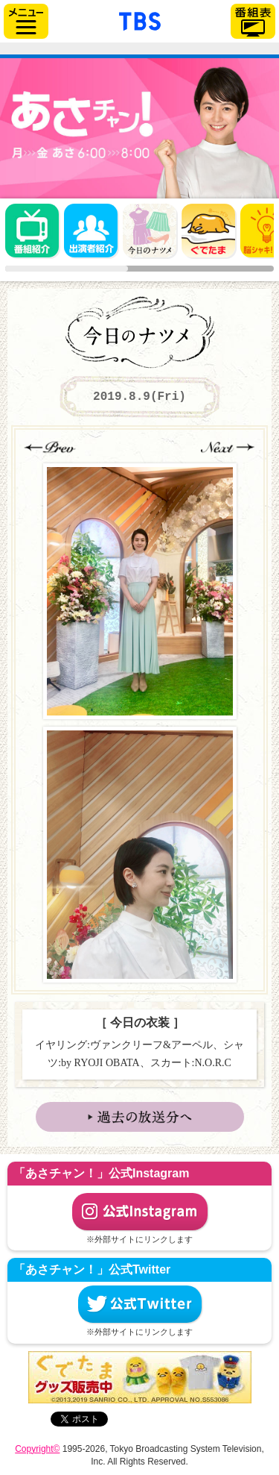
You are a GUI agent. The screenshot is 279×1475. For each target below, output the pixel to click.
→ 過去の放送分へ (140, 1117)
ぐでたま (208, 230)
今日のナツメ (149, 230)
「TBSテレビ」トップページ (140, 19)
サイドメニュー (26, 21)
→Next (227, 447)
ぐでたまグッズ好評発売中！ (139, 1377)
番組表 (253, 21)
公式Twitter (140, 1304)
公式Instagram (140, 1211)
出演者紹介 (91, 230)
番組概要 (32, 230)
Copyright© (37, 1449)
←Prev (51, 447)
